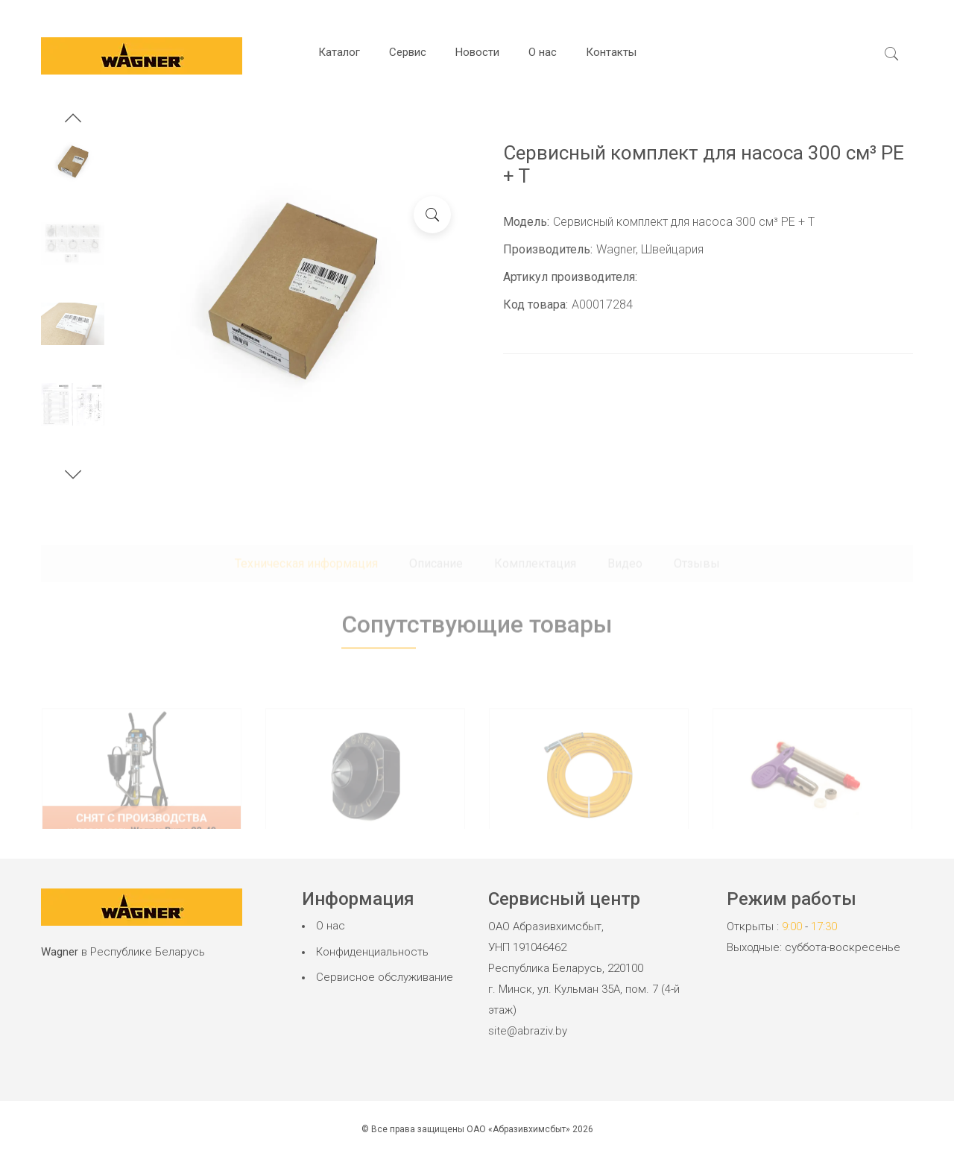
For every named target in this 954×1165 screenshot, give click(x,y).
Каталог (339, 52)
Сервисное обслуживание (384, 977)
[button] (73, 120)
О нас (542, 52)
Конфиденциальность (372, 952)
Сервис (407, 52)
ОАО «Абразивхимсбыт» (518, 1129)
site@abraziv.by (527, 1031)
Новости (477, 52)
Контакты (611, 52)
